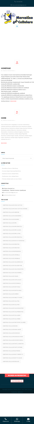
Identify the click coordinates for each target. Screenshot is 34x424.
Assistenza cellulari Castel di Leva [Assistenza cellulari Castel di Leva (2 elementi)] (12, 279)
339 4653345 (18, 1)
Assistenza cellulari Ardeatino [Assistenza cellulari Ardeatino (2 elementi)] (11, 247)
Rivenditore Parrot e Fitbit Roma (10, 168)
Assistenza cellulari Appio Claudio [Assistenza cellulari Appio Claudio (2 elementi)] (12, 230)
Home (3, 118)
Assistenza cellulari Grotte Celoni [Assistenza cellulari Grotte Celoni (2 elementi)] (12, 357)
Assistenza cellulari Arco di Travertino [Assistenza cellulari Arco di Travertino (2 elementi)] (13, 240)
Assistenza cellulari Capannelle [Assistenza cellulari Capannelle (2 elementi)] (11, 258)
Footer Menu (17, 381)
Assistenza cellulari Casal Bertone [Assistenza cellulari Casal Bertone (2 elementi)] (12, 265)
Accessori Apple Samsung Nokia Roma (11, 171)
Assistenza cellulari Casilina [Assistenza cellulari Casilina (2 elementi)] (10, 276)
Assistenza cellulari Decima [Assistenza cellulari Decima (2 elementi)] (10, 325)
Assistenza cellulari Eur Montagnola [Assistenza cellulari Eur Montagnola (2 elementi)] (13, 340)
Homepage (6, 68)
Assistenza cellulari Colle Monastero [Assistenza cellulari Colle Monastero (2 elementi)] (13, 308)
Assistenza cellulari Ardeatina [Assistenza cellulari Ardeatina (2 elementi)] (11, 244)
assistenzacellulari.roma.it (9, 195)
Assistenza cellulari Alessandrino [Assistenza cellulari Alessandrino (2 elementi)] (12, 215)
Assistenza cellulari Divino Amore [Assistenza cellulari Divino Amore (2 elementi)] (12, 329)
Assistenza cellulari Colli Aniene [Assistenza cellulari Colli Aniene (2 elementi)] (11, 318)
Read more (13, 101)
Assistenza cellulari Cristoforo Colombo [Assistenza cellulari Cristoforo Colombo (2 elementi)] (14, 322)
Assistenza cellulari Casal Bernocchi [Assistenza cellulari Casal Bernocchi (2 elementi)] (13, 262)
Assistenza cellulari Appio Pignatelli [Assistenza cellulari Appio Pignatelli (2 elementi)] (12, 237)
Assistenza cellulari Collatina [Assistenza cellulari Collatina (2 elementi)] (11, 301)
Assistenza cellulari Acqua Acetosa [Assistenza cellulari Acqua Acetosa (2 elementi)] (12, 205)
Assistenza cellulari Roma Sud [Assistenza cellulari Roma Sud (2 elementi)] (11, 361)
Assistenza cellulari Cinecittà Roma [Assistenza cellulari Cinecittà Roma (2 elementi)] (12, 297)
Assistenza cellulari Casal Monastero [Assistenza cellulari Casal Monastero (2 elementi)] (13, 269)
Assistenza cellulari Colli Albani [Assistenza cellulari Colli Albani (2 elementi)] (11, 315)
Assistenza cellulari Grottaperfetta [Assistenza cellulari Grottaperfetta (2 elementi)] (13, 354)
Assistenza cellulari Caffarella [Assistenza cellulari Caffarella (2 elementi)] (11, 254)
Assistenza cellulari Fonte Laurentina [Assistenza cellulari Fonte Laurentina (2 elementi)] (13, 343)
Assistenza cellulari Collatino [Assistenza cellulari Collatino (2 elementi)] (11, 304)
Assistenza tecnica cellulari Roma (10, 173)
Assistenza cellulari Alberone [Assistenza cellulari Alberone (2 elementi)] (11, 212)
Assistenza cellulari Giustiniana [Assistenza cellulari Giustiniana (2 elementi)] (11, 350)
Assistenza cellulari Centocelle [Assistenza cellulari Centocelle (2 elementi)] (11, 286)
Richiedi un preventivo (17, 375)
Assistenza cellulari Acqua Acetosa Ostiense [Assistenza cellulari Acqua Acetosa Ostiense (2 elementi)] (15, 208)
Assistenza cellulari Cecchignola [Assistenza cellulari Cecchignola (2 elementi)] (12, 283)
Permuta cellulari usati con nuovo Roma (11, 179)
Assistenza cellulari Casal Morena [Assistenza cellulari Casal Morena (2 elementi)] (12, 272)
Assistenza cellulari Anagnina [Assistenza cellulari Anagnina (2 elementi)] (11, 219)
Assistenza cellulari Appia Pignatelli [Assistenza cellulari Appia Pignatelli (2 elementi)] (12, 226)
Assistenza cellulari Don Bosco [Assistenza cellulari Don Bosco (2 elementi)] (11, 333)
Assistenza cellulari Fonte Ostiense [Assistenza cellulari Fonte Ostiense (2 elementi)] (12, 347)
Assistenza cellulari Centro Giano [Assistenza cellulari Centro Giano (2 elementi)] (12, 290)
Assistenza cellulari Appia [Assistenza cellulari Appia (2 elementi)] (10, 222)
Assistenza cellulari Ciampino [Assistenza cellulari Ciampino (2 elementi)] (11, 294)
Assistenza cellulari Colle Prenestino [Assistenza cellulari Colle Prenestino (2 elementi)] (13, 311)
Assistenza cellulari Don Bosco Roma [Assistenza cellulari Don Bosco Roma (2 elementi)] (13, 336)
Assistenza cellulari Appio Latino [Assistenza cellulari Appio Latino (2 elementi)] (11, 233)
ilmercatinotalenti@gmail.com (18, 5)
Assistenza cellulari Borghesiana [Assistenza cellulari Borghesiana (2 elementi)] (12, 251)
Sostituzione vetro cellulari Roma (10, 176)
